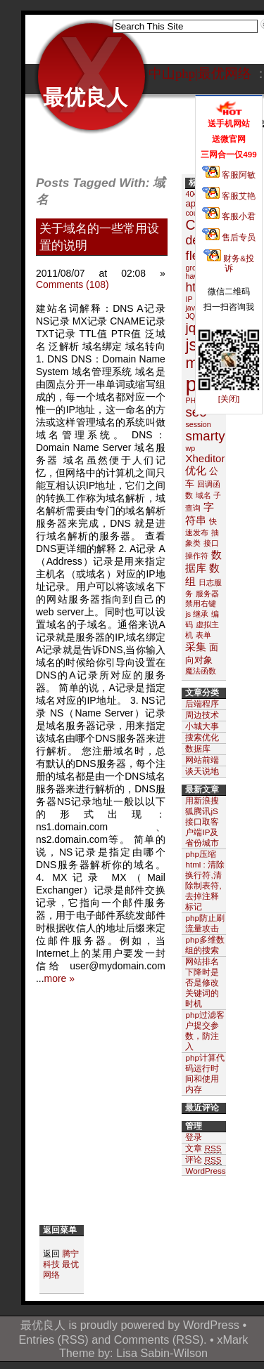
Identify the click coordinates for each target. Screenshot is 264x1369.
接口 (211, 543)
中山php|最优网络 (200, 73)
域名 (203, 495)
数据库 (197, 748)
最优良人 (85, 97)
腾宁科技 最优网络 (61, 1264)
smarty (205, 435)
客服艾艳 (229, 195)
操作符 (196, 555)
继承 (200, 614)
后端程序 (202, 703)
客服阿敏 (229, 174)
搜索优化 (202, 737)
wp (190, 448)
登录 (193, 1136)
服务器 (207, 593)
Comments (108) (72, 284)
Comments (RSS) (158, 1339)
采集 (195, 647)
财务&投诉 (228, 263)
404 (191, 194)
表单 (203, 635)
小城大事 (202, 726)
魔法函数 (200, 671)
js (191, 345)
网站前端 (202, 759)
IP (188, 299)
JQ (190, 316)
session (197, 424)
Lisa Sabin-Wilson (162, 1353)
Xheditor (205, 458)
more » (59, 978)
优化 (195, 470)
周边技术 (202, 714)
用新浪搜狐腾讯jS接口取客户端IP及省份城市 (202, 821)
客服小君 (229, 216)
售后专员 (229, 237)
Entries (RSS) (54, 1339)
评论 (203, 1160)
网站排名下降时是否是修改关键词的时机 (202, 982)
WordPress (211, 1324)
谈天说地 (202, 770)
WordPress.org (212, 1170)
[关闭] (228, 398)
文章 (203, 1148)
